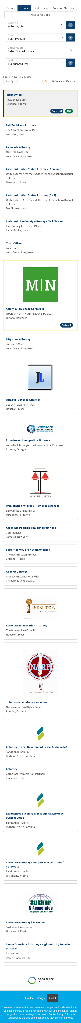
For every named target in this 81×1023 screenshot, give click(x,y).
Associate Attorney (18, 147)
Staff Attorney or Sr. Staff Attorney (28, 549)
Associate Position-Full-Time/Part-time (31, 527)
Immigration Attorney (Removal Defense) (32, 505)
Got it (52, 998)
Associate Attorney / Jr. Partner (26, 922)
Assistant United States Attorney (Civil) (31, 195)
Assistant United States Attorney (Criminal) (33, 169)
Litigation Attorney (18, 339)
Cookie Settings (35, 998)
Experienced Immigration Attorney (28, 440)
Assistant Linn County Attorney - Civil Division (35, 221)
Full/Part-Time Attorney (21, 125)
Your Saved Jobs (40, 14)
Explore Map (41, 8)
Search (11, 8)
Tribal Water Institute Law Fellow (27, 702)
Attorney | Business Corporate (25, 308)
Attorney (11, 769)
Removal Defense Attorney (23, 399)
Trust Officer (14, 94)
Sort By (9, 81)
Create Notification (63, 81)
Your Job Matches (63, 8)
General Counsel (16, 571)
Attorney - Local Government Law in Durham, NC (36, 747)
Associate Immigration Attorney (26, 625)
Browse (24, 8)
